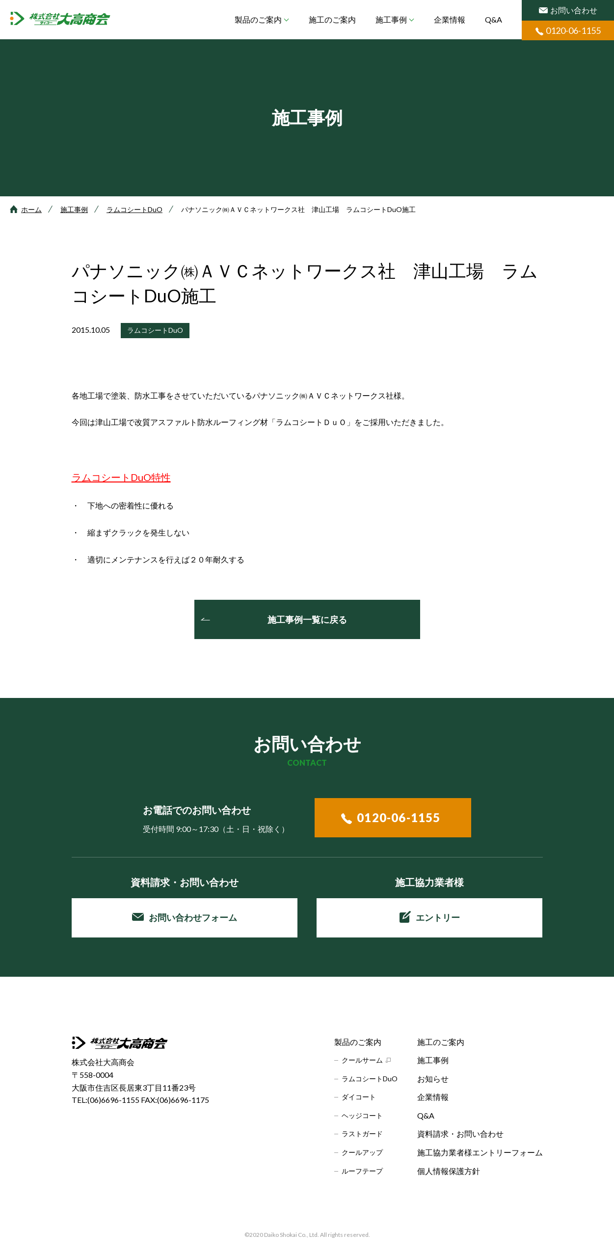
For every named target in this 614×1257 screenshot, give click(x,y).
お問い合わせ (568, 10)
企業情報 (449, 19)
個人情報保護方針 (448, 1171)
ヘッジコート (362, 1115)
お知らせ (433, 1078)
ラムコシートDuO (134, 209)
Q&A (493, 19)
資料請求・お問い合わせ (460, 1133)
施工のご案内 (332, 19)
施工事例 (391, 19)
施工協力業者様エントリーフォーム (480, 1152)
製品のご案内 (258, 19)
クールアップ (362, 1152)
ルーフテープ (362, 1171)
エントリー (430, 917)
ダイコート (359, 1097)
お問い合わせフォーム (184, 917)
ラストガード (362, 1133)
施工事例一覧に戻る (307, 619)
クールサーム (362, 1060)
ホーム (31, 209)
